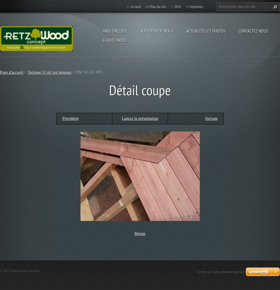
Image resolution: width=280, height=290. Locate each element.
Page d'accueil (115, 31)
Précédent (70, 118)
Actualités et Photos (206, 31)
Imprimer (196, 7)
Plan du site (158, 7)
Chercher (274, 6)
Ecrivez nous (115, 40)
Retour (140, 233)
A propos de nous (157, 31)
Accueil (135, 7)
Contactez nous (253, 31)
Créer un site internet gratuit (220, 272)
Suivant (211, 118)
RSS (178, 7)
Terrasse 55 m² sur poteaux (50, 72)
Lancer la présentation (140, 118)
